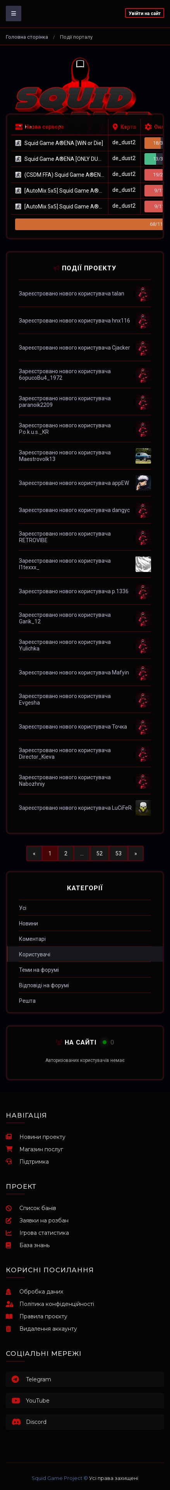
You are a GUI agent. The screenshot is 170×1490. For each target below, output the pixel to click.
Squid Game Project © (60, 1478)
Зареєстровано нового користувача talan (71, 293)
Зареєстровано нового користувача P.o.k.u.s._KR (65, 428)
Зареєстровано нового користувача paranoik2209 (65, 401)
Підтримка (27, 1161)
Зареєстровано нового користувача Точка (73, 727)
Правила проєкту (36, 1316)
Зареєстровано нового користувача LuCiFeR (75, 808)
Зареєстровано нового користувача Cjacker (74, 348)
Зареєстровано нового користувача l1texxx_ (65, 564)
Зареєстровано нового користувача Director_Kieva (65, 753)
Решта (27, 1001)
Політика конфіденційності (50, 1304)
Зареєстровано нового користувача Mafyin (74, 672)
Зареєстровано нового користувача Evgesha (65, 699)
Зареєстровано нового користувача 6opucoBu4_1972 (65, 374)
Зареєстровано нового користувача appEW (74, 483)
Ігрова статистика (37, 1232)
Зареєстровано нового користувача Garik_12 (65, 618)
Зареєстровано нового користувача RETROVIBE (65, 537)
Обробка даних (34, 1291)
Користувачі (34, 954)
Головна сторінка (27, 37)
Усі (22, 908)
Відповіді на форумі (44, 985)
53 (118, 853)
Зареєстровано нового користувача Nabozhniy (65, 780)
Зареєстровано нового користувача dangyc (74, 510)
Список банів (31, 1208)
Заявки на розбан (37, 1220)
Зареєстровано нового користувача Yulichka (65, 645)
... (82, 853)
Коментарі (32, 939)
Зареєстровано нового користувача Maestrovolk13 (65, 455)
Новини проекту (35, 1136)
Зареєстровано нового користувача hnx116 (74, 320)
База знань (28, 1245)
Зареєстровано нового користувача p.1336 (74, 591)
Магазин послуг (34, 1149)
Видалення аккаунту (41, 1328)
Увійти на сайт (145, 13)
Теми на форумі (39, 970)
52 (99, 853)
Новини (28, 923)
